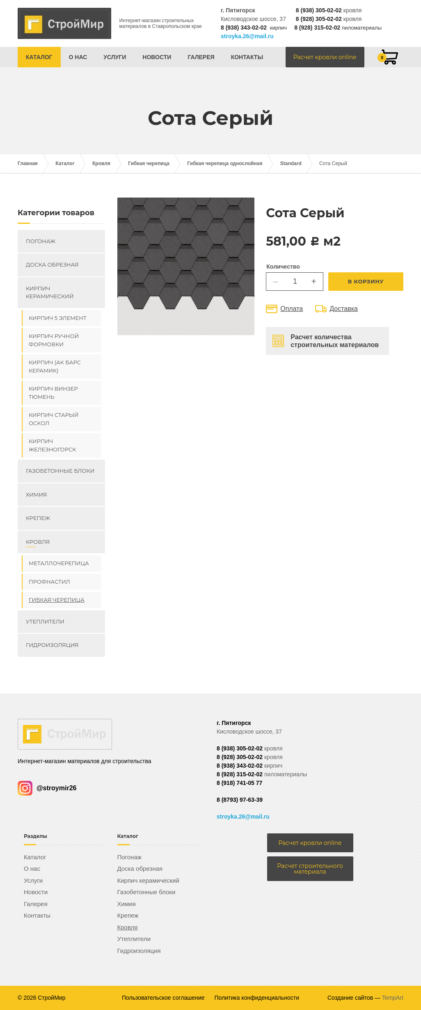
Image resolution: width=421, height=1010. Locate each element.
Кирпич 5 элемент (58, 318)
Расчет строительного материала (310, 868)
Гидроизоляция (52, 645)
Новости (156, 57)
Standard (291, 163)
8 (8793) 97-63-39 (240, 799)
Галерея (201, 57)
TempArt (392, 997)
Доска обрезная (52, 264)
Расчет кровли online (325, 57)
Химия (36, 494)
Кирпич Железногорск (52, 445)
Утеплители (45, 621)
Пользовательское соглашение (163, 997)
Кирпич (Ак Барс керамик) (55, 366)
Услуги (114, 57)
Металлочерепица (59, 563)
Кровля (101, 163)
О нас (78, 57)
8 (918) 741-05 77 (239, 783)
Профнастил (49, 581)
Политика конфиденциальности (257, 997)
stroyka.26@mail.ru (247, 36)
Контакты (247, 57)
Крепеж (38, 518)
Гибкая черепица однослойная (224, 163)
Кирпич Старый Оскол (53, 419)
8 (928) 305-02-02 (319, 19)
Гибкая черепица (148, 163)
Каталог (39, 57)
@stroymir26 (47, 788)
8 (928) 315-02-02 (317, 27)
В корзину (366, 281)
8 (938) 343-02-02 (244, 27)
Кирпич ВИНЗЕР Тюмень (53, 392)
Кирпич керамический (49, 292)
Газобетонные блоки (60, 470)
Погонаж (40, 241)
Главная (28, 163)
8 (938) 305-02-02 (319, 10)
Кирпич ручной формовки (54, 340)
